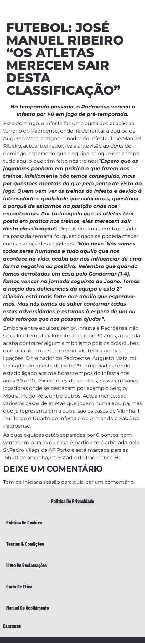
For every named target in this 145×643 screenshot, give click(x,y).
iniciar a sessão (41, 482)
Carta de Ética (19, 586)
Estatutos (12, 626)
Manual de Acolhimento (27, 608)
